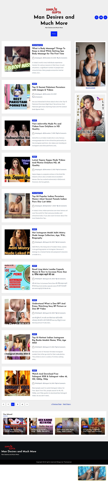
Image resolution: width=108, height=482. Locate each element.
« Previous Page (56, 421)
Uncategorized (37, 45)
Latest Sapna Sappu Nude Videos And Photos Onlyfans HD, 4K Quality (48, 169)
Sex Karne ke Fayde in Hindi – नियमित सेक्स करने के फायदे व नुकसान (40, 449)
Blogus (59, 479)
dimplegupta (37, 58)
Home (54, 34)
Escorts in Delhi (90, 88)
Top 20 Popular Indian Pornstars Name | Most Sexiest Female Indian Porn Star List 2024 (49, 207)
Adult (34, 88)
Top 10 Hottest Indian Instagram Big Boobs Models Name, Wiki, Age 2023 (49, 356)
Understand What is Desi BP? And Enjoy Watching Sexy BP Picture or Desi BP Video (49, 320)
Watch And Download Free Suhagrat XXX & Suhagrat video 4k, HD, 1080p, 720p (48, 393)
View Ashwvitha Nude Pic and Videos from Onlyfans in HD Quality (46, 132)
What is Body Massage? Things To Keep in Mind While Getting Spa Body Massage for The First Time (48, 51)
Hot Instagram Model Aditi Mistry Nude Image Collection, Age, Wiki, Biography (48, 247)
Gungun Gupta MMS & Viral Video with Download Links (92, 449)
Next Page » (67, 421)
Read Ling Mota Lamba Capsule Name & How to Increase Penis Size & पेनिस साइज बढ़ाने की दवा (49, 285)
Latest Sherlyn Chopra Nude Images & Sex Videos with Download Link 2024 (15, 449)
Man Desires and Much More (18, 469)
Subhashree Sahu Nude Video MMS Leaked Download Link (65, 449)
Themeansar (67, 479)
